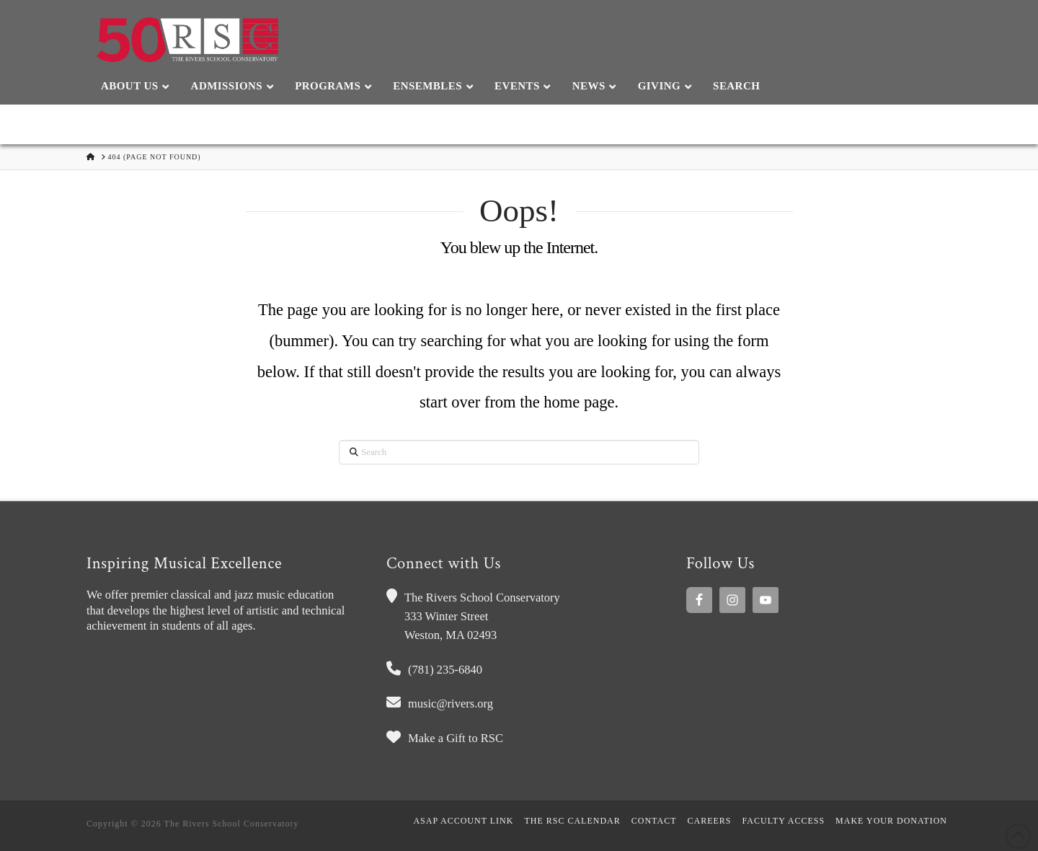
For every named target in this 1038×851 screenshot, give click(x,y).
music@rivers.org (450, 703)
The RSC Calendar (572, 821)
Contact (654, 821)
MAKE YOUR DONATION (891, 821)
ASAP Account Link (463, 821)
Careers (710, 821)
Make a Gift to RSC (455, 738)
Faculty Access (783, 821)
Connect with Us (443, 563)
